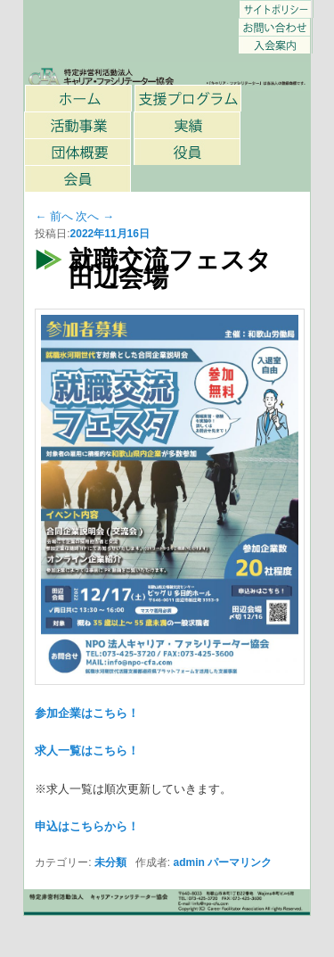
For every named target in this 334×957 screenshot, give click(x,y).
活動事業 (78, 124)
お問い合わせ (275, 27)
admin (189, 862)
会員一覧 (78, 178)
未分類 (110, 862)
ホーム (79, 98)
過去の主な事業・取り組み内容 (188, 124)
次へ (95, 216)
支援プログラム (188, 98)
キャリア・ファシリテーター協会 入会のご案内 (275, 45)
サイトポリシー (276, 9)
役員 (188, 151)
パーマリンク (240, 862)
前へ (54, 216)
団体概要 (78, 151)
